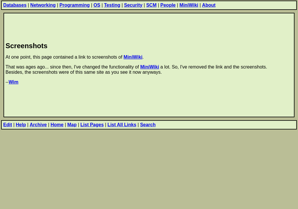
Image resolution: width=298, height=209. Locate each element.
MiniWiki (189, 5)
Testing (112, 5)
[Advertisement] (111, 26)
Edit (7, 124)
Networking (43, 5)
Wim (14, 82)
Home (57, 124)
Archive (38, 124)
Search (147, 124)
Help (21, 124)
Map (72, 124)
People (167, 5)
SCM (151, 5)
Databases (14, 5)
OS (96, 5)
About (208, 5)
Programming (74, 5)
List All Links (121, 124)
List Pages (92, 124)
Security (133, 5)
